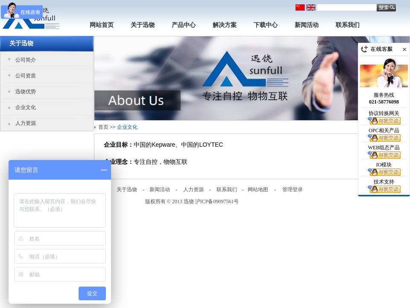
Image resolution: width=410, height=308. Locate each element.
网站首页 (102, 25)
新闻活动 (307, 25)
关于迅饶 (143, 25)
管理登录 (292, 189)
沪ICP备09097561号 (217, 201)
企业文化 (25, 107)
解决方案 (225, 25)
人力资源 (25, 123)
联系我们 (348, 25)
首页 (103, 127)
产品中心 (184, 25)
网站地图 (258, 189)
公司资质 (25, 76)
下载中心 (266, 25)
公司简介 (25, 60)
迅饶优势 (25, 92)
